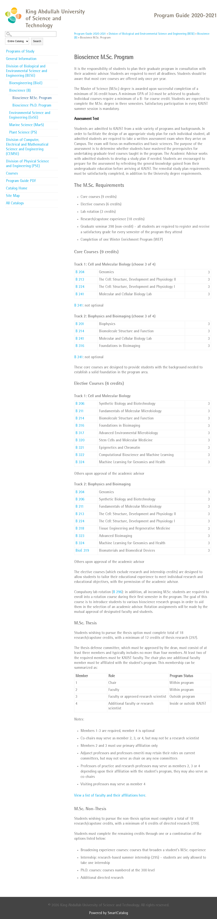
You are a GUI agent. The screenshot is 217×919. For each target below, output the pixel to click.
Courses (12, 174)
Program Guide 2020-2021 (90, 34)
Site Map (13, 196)
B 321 (79, 448)
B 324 (79, 462)
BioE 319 (82, 551)
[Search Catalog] (30, 34)
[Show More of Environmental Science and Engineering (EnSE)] (56, 112)
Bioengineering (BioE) (25, 83)
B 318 (79, 529)
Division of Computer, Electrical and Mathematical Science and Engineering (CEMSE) (27, 147)
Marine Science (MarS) (26, 125)
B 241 (79, 295)
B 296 (117, 592)
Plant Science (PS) (23, 133)
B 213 (79, 280)
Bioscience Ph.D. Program (31, 106)
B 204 (79, 272)
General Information (21, 59)
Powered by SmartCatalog (108, 913)
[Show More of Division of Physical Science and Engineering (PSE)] (56, 160)
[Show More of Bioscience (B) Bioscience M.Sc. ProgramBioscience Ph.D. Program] (56, 90)
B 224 (79, 287)
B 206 (79, 404)
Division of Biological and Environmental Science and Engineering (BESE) (26, 71)
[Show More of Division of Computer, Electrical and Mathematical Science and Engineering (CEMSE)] (56, 139)
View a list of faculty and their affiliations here (109, 796)
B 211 (79, 411)
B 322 (79, 455)
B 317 (79, 433)
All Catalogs (15, 204)
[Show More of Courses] (56, 172)
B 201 (79, 324)
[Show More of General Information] (56, 58)
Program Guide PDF (21, 181)
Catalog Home (16, 189)
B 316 (79, 346)
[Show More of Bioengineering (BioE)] (56, 82)
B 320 (79, 441)
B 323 (79, 536)
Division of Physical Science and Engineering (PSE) (27, 164)
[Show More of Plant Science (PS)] (56, 131)
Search (37, 41)
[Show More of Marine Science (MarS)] (56, 124)
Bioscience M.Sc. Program (32, 98)
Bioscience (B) (20, 91)
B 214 (79, 332)
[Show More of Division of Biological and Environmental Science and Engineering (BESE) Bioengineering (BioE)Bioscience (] (56, 66)
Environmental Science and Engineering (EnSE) (29, 115)
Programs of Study (20, 52)
